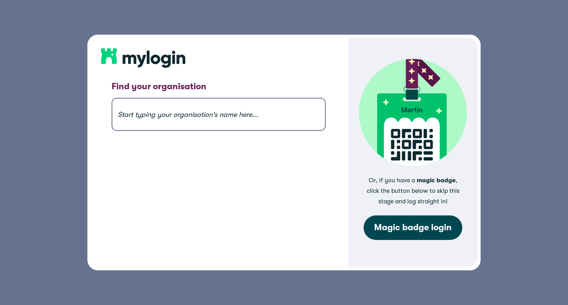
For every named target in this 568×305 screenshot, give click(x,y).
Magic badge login (413, 227)
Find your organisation (159, 86)
